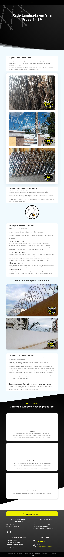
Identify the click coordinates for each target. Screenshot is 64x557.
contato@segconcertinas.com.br (45, 546)
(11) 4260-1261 (41, 541)
